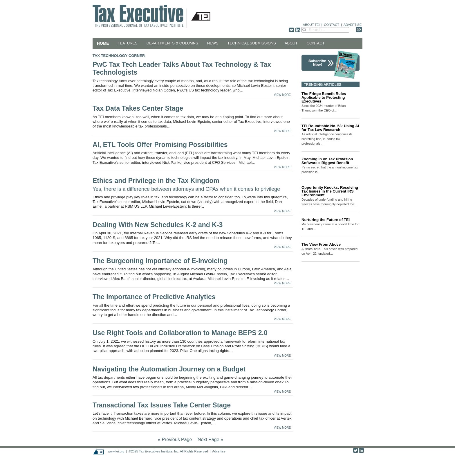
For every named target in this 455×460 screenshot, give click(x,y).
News (213, 43)
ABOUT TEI (311, 24)
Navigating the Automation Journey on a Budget (170, 369)
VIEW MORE (282, 94)
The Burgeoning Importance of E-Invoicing (160, 261)
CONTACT (331, 24)
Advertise (218, 451)
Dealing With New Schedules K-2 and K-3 (158, 225)
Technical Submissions (252, 43)
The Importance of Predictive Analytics (154, 297)
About (291, 43)
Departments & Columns (172, 43)
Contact (316, 43)
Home (103, 43)
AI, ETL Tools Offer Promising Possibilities (160, 144)
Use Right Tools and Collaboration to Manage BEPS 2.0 (181, 333)
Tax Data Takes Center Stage (138, 108)
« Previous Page (175, 439)
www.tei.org (116, 451)
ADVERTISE (353, 24)
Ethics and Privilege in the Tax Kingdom (186, 184)
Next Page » (210, 439)
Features (127, 43)
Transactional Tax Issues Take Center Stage (162, 405)
